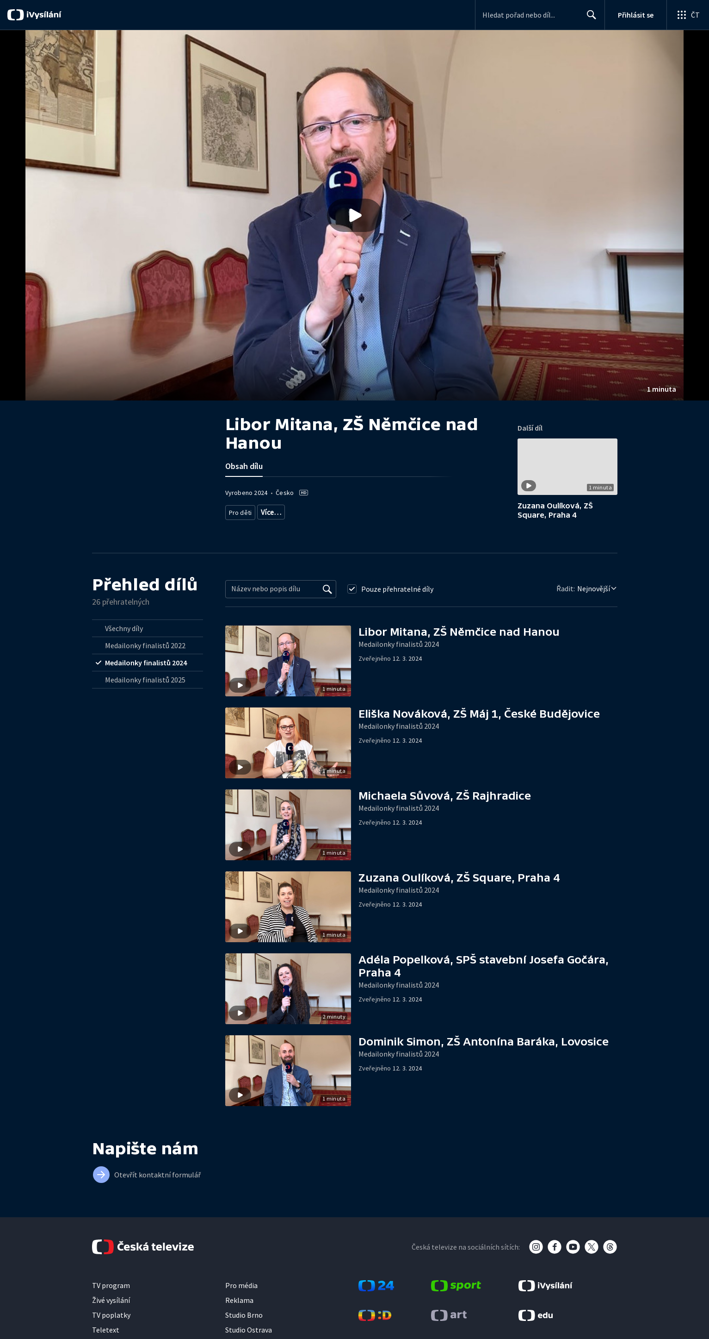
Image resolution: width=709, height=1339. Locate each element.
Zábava (370, 510)
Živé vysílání (111, 1302)
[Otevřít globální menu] (687, 15)
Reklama (239, 1302)
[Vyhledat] (327, 591)
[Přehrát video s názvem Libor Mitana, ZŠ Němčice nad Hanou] (354, 215)
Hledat (589, 18)
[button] (354, 215)
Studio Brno (244, 1317)
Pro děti (239, 510)
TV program (111, 1287)
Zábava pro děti (281, 510)
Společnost (450, 510)
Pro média (241, 1287)
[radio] (147, 630)
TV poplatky (111, 1317)
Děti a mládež (248, 524)
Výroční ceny (408, 510)
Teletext (105, 1332)
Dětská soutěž (331, 510)
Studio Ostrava (248, 1332)
